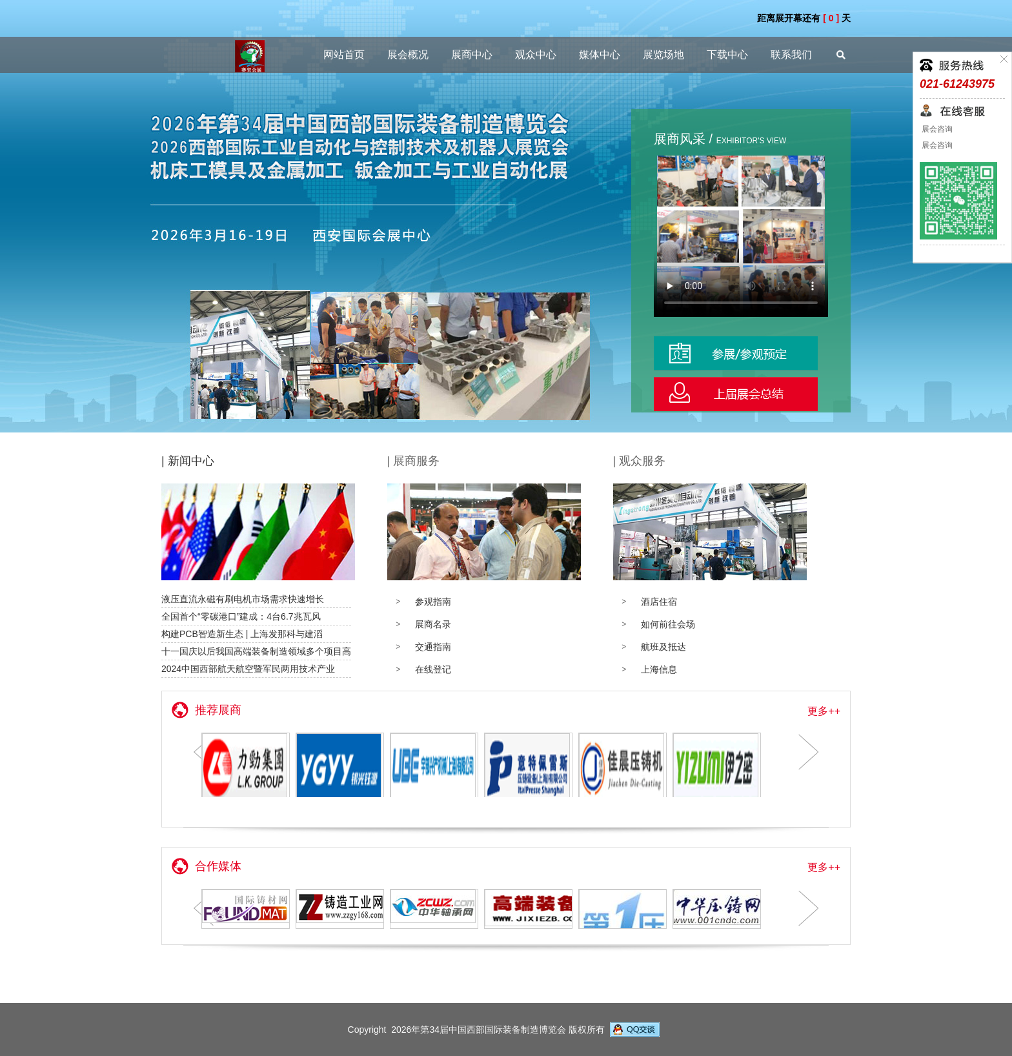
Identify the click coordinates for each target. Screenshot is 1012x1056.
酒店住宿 (659, 601)
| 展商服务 (413, 460)
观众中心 (535, 54)
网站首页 (344, 54)
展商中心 (471, 54)
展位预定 (741, 353)
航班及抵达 (663, 647)
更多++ (823, 711)
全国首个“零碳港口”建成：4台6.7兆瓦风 (241, 616)
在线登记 (433, 669)
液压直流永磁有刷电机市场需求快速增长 (242, 599)
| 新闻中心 (187, 460)
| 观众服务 (638, 460)
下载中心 (727, 54)
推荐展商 (218, 710)
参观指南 (433, 601)
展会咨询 (936, 129)
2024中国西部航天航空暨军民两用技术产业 (248, 669)
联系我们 (791, 54)
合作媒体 (218, 866)
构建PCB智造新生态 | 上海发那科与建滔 (242, 634)
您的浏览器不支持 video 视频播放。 (741, 236)
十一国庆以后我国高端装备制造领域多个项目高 (256, 651)
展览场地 (663, 54)
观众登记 (741, 394)
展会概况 (408, 54)
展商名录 (433, 624)
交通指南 (433, 647)
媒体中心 (599, 54)
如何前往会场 (668, 624)
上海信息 (659, 669)
